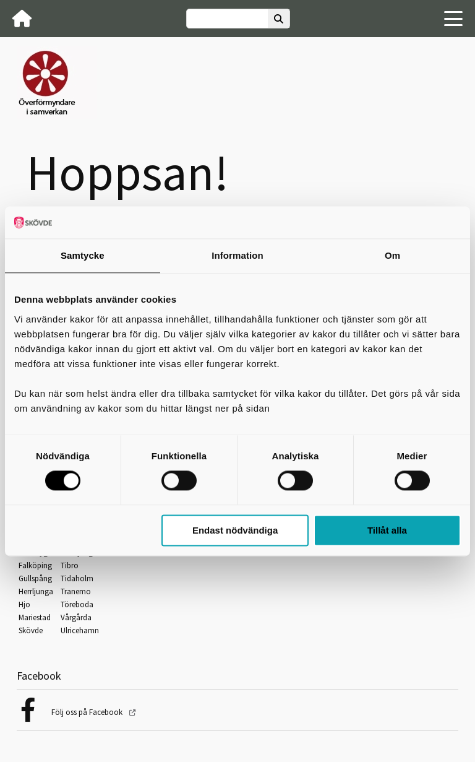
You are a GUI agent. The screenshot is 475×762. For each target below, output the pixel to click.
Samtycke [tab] (83, 255)
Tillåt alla (387, 530)
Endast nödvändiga (235, 530)
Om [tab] (392, 255)
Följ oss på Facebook (87, 712)
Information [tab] (237, 255)
